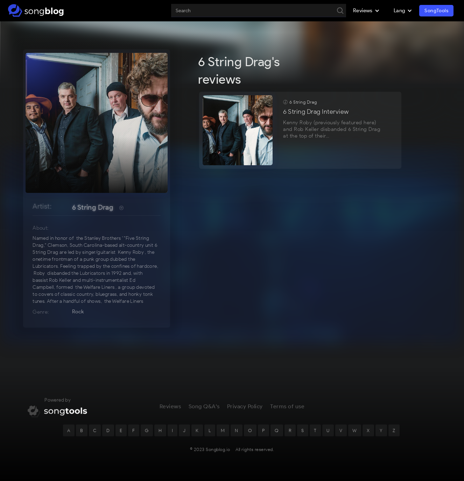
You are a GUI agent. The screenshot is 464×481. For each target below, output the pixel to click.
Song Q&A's (204, 411)
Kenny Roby (131, 252)
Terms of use (287, 411)
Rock (78, 311)
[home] (36, 10)
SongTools (436, 11)
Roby (39, 273)
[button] (366, 10)
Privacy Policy (245, 411)
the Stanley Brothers (98, 238)
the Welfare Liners (94, 287)
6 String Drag (92, 207)
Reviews (170, 411)
